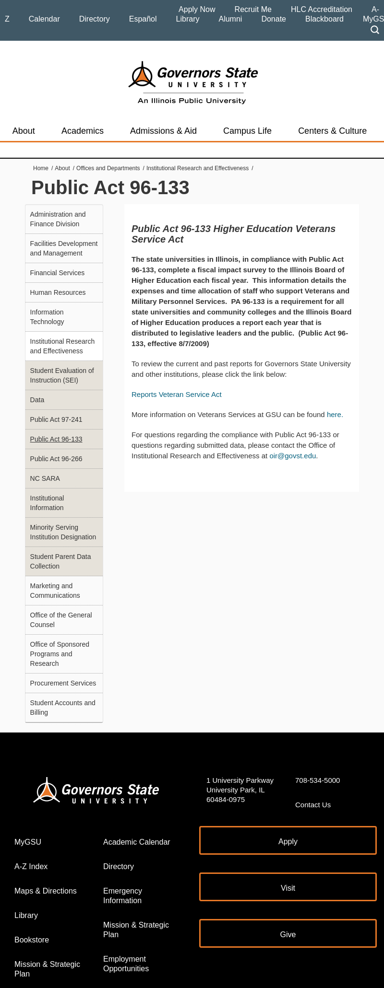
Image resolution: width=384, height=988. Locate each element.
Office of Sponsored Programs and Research (59, 653)
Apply (288, 841)
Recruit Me (253, 9)
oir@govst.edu (292, 456)
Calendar (44, 19)
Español (143, 19)
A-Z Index (31, 866)
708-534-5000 (317, 780)
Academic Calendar (136, 842)
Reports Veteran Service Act (177, 394)
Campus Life (247, 131)
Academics (82, 131)
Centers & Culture (332, 131)
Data (37, 400)
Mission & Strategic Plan (47, 969)
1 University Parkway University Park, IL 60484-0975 (240, 789)
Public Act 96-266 (56, 459)
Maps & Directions (45, 891)
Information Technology (47, 316)
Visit (288, 888)
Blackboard (324, 19)
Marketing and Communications (55, 590)
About (23, 131)
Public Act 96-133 (56, 439)
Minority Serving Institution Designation (63, 532)
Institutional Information (47, 502)
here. (335, 414)
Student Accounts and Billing (63, 707)
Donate (273, 19)
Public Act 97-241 (56, 419)
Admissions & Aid (163, 131)
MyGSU (27, 842)
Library (188, 19)
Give (288, 934)
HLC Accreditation (321, 9)
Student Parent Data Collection (60, 561)
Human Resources (58, 292)
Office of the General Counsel (61, 619)
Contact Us (313, 805)
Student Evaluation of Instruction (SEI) (62, 375)
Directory (94, 19)
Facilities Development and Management (64, 248)
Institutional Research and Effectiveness (197, 168)
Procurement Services (63, 683)
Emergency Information (122, 896)
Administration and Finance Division (58, 219)
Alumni (230, 19)
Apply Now (197, 9)
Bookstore (31, 940)
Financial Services (57, 273)
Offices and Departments (108, 168)
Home (40, 168)
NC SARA (45, 478)
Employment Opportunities (126, 964)
